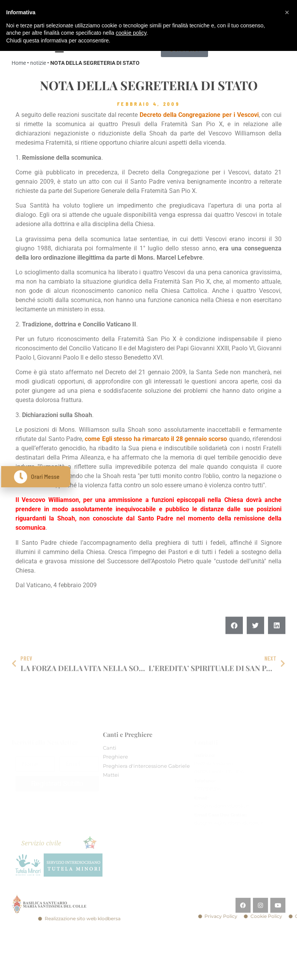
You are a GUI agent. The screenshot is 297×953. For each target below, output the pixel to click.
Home (19, 63)
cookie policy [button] (131, 33)
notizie (38, 63)
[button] (234, 638)
